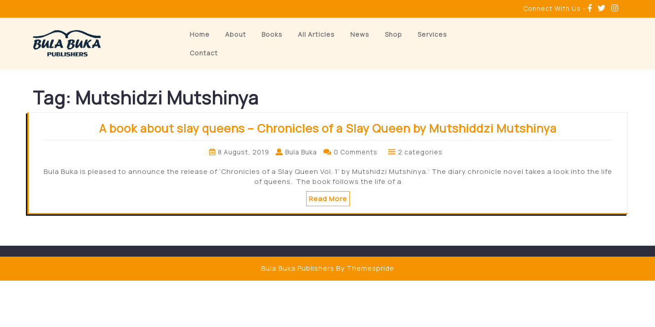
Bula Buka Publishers (297, 268)
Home (200, 34)
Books (272, 34)
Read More (328, 198)
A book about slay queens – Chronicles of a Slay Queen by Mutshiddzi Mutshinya (328, 128)
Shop (393, 34)
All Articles (316, 34)
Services (432, 34)
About (235, 34)
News (359, 34)
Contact (204, 53)
